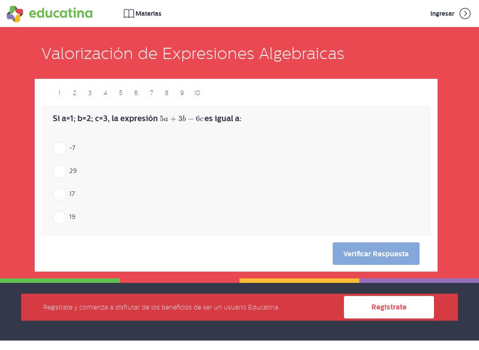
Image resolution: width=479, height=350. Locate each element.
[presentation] (181, 119)
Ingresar (451, 13)
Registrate (389, 307)
